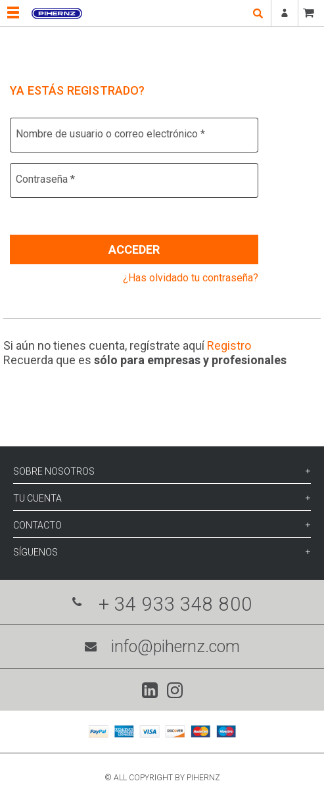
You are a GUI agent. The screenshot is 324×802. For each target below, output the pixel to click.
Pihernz (56, 13)
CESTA (311, 13)
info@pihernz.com (162, 646)
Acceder (134, 249)
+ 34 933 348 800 (162, 604)
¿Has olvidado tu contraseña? (190, 277)
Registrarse (284, 13)
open (257, 13)
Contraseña (45, 179)
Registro (229, 345)
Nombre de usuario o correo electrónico (110, 134)
